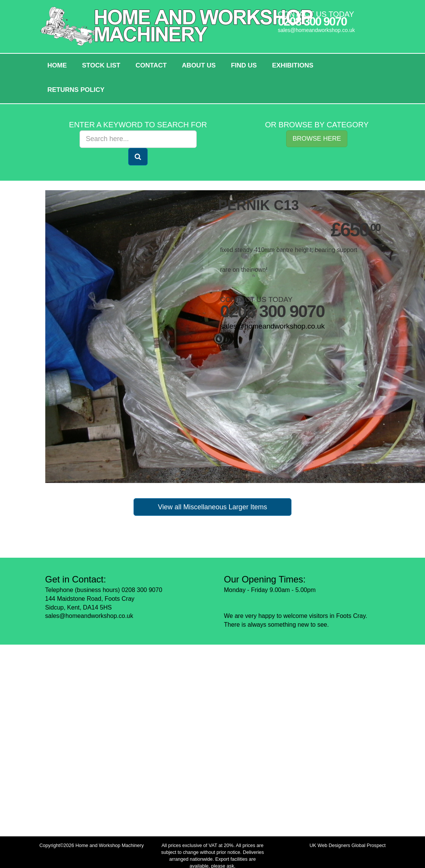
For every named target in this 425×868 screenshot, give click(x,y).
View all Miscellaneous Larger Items (212, 507)
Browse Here (317, 138)
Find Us (244, 65)
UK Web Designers (330, 845)
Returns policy (76, 89)
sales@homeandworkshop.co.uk (316, 30)
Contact (151, 65)
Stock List (101, 65)
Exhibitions (293, 65)
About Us (199, 65)
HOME (57, 65)
